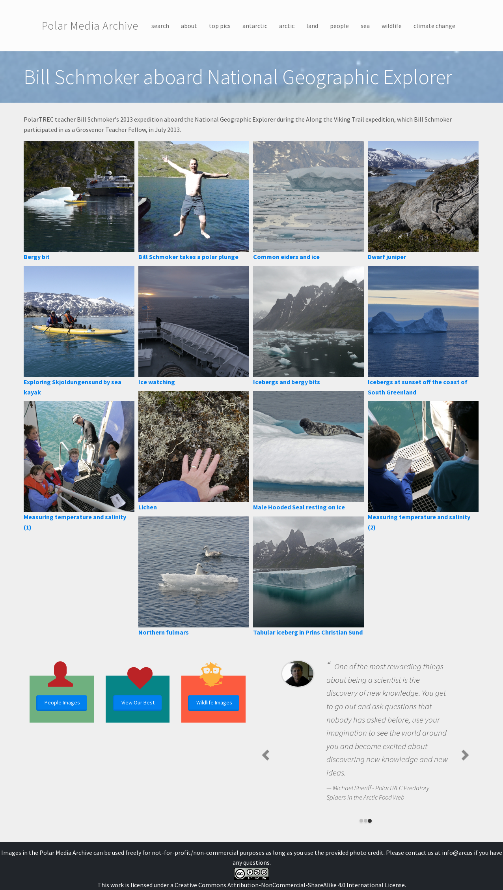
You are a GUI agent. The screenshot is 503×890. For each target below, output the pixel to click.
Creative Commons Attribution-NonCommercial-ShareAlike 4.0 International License (290, 885)
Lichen (147, 507)
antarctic (254, 26)
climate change (434, 26)
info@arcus (457, 852)
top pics (220, 26)
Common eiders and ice (286, 257)
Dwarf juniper (387, 257)
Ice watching (156, 382)
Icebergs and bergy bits (286, 382)
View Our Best (138, 702)
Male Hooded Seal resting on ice (299, 507)
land (312, 26)
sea (365, 26)
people (339, 26)
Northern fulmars (163, 632)
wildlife (392, 26)
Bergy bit (37, 257)
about (189, 26)
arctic (286, 26)
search (160, 26)
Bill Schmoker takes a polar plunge (188, 257)
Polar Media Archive (90, 26)
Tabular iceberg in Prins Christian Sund (308, 632)
